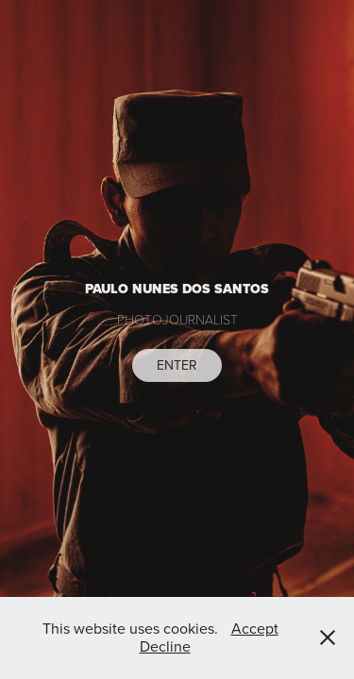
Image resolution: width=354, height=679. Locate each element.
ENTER (177, 365)
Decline (165, 646)
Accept (254, 628)
